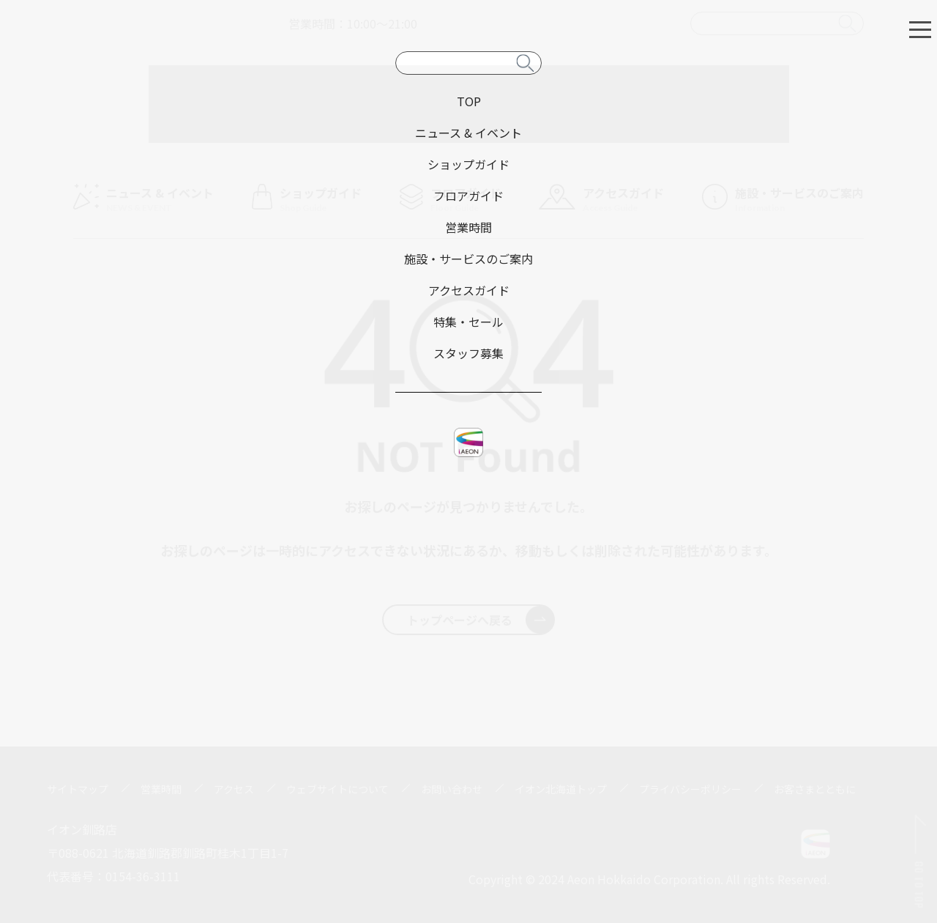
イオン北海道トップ (561, 789)
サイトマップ (77, 789)
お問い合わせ (451, 789)
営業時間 (161, 789)
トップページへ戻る (480, 620)
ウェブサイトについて (337, 789)
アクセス (234, 789)
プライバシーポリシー (690, 789)
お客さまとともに (815, 789)
